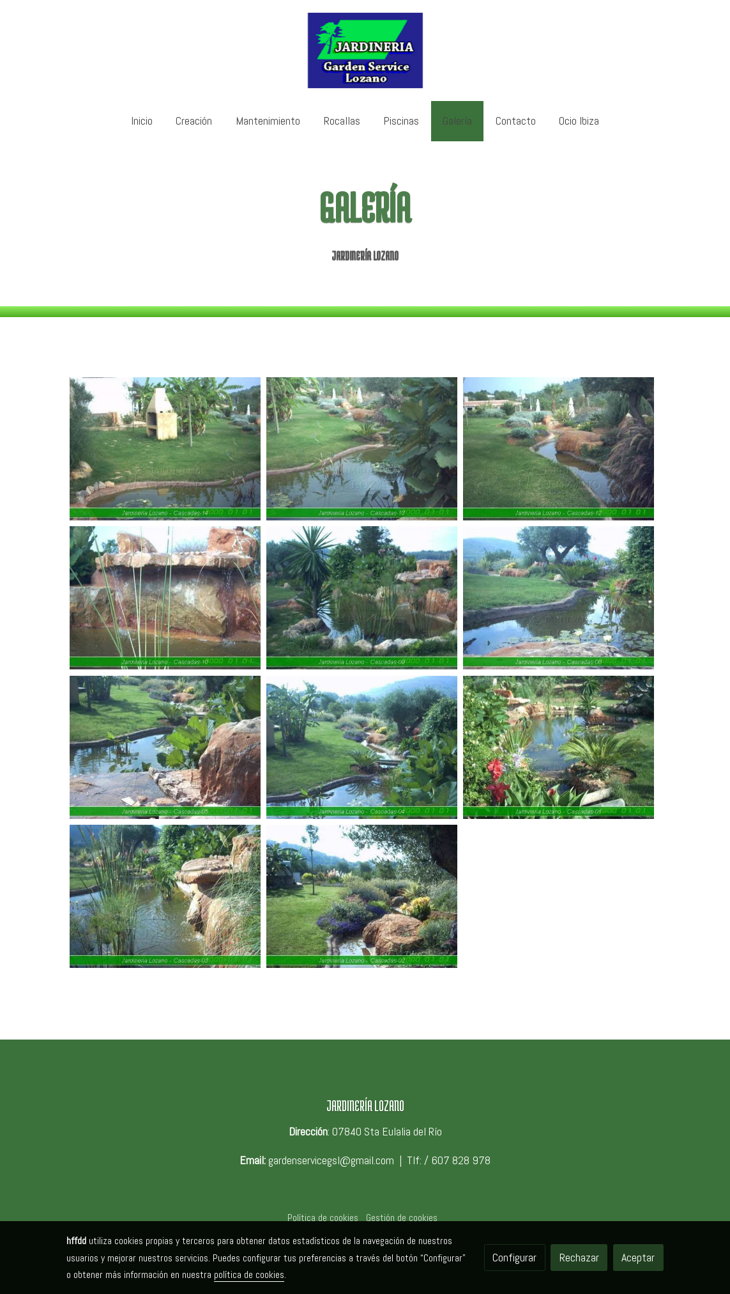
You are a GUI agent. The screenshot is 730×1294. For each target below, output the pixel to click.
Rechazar (579, 1258)
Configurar (514, 1258)
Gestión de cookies (401, 1218)
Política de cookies (322, 1218)
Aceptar (638, 1258)
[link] (364, 50)
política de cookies (249, 1274)
